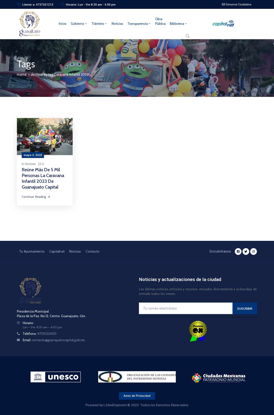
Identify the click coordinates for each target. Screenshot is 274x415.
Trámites (99, 24)
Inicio (62, 24)
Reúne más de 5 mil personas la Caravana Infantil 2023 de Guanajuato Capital (43, 178)
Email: (54, 340)
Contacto (93, 251)
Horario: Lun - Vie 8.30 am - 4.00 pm (90, 4)
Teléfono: (39, 334)
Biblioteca (178, 24)
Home (22, 74)
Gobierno (79, 24)
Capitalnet (57, 251)
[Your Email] (185, 308)
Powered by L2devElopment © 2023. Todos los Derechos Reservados (137, 405)
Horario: (28, 323)
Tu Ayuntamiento (32, 251)
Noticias (117, 24)
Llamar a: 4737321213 (37, 4)
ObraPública (160, 21)
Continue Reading (36, 197)
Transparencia (139, 24)
